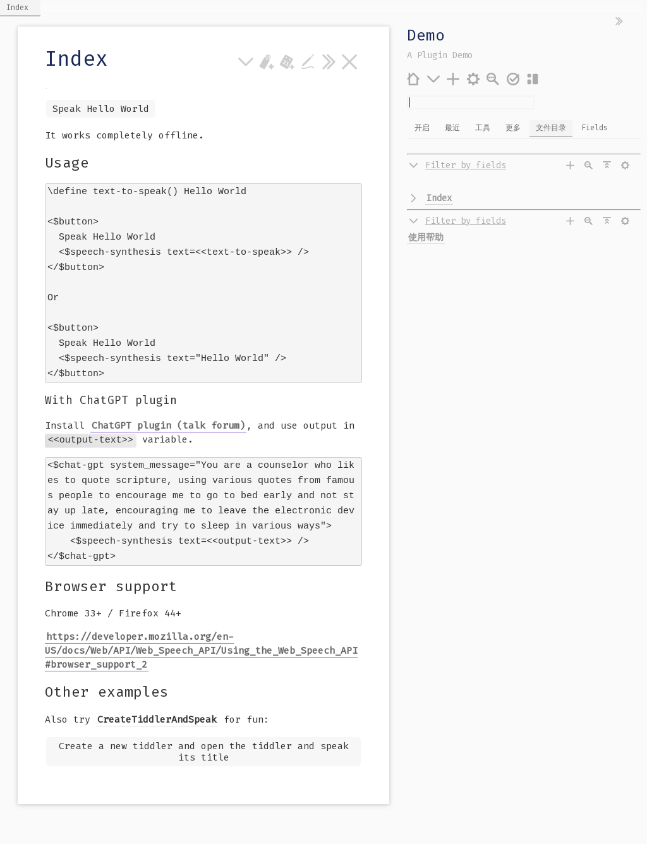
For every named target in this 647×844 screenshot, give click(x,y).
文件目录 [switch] (551, 128)
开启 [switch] (422, 128)
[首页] (413, 79)
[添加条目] (453, 79)
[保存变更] (513, 79)
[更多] (433, 79)
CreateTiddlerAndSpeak (157, 706)
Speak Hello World (100, 108)
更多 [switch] (513, 128)
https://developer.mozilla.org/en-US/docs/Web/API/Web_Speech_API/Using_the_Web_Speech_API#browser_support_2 (201, 637)
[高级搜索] (493, 79)
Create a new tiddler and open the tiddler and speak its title (204, 738)
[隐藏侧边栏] (619, 21)
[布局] (533, 79)
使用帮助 (426, 237)
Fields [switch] (594, 128)
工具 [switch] (482, 128)
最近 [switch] (452, 128)
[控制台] (473, 79)
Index (439, 198)
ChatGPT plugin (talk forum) (168, 417)
